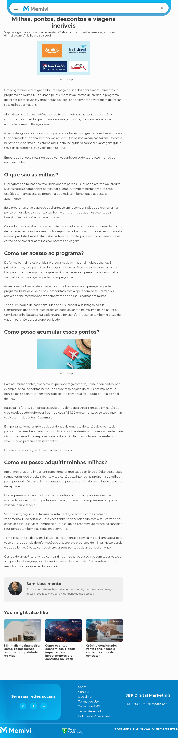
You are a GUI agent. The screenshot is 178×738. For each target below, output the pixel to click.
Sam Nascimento (43, 583)
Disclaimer (85, 696)
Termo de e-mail (89, 711)
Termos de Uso (88, 701)
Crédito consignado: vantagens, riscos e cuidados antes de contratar (101, 650)
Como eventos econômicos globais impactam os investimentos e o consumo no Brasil (60, 652)
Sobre (82, 687)
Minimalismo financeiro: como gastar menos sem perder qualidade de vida (22, 650)
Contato (84, 691)
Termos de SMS (89, 706)
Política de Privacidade (94, 716)
